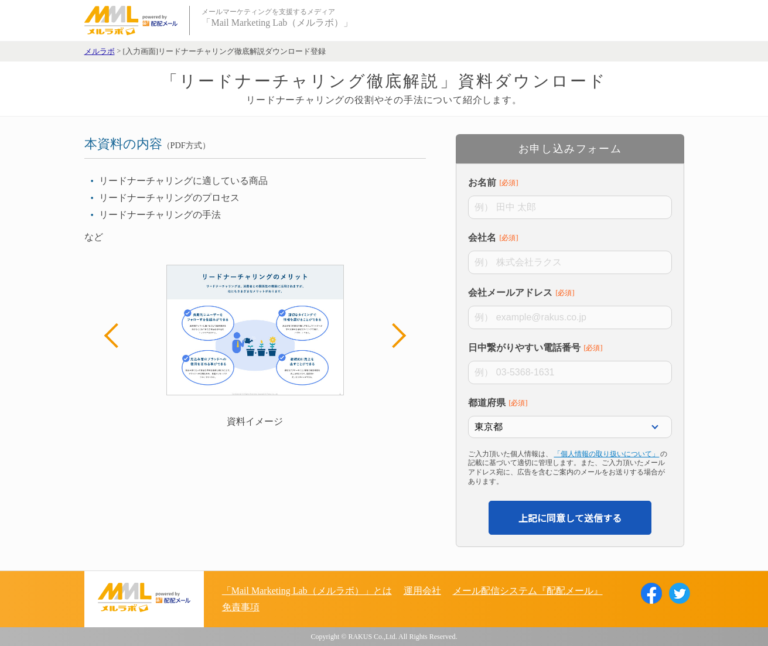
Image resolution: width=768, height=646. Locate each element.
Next (393, 335)
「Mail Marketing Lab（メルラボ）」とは (307, 591)
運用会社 (422, 591)
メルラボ (99, 51)
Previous (116, 335)
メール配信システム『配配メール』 (528, 591)
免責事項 (241, 607)
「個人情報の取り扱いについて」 (606, 454)
